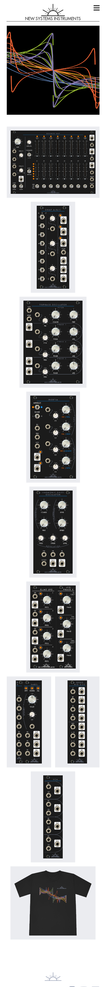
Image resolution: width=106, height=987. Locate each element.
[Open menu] (96, 8)
